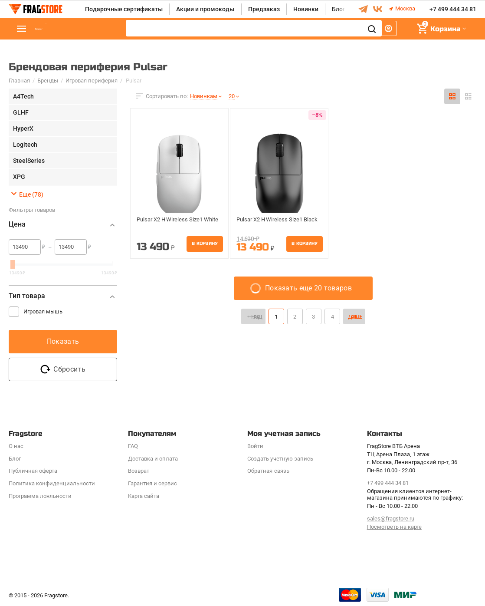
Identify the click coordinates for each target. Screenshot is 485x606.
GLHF (21, 112)
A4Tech (23, 96)
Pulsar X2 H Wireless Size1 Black (272, 220)
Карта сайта (143, 496)
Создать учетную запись (280, 458)
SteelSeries (29, 160)
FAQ (133, 446)
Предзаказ (264, 9)
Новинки (305, 9)
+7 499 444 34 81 (452, 9)
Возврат (138, 471)
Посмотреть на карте (394, 527)
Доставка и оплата (153, 458)
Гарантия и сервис (152, 483)
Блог (338, 9)
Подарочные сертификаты (124, 9)
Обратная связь (268, 471)
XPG (19, 176)
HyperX (23, 128)
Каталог (60, 29)
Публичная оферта (33, 471)
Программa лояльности (40, 496)
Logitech (25, 144)
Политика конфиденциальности (52, 483)
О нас (16, 446)
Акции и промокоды (205, 9)
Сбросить (62, 369)
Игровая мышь (42, 311)
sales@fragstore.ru (390, 518)
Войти (255, 446)
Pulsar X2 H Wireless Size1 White (173, 220)
